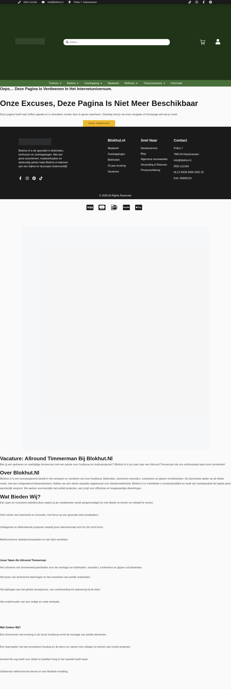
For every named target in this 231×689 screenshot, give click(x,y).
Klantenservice (149, 148)
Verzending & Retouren (154, 165)
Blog (143, 153)
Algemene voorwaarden (154, 159)
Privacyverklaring (151, 170)
